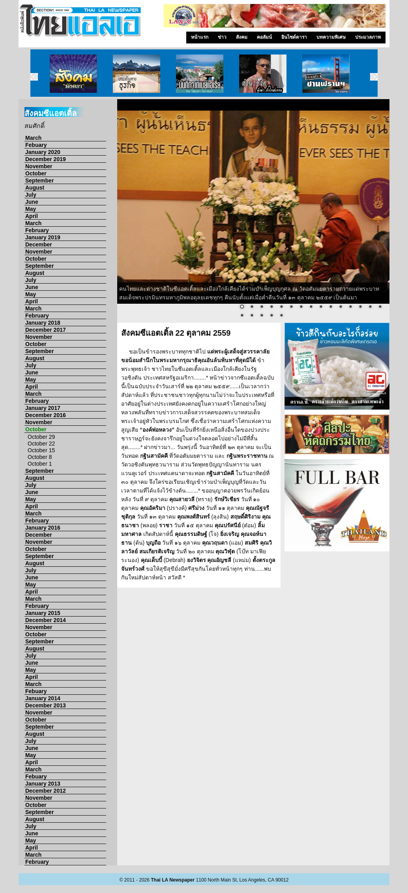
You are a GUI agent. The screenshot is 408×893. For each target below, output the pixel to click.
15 (380, 307)
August (34, 187)
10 (330, 307)
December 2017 (45, 330)
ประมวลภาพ (368, 37)
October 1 (40, 464)
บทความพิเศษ (331, 37)
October (36, 173)
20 (281, 316)
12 (350, 307)
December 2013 (45, 705)
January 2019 (42, 237)
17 (251, 316)
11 (340, 307)
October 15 (41, 450)
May (30, 209)
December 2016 (45, 415)
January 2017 (42, 408)
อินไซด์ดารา (294, 37)
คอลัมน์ (264, 37)
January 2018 (42, 323)
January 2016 (42, 528)
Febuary (36, 145)
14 (370, 307)
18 (261, 316)
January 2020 (42, 152)
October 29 (41, 437)
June (31, 202)
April (31, 216)
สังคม (241, 37)
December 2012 (45, 791)
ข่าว (222, 37)
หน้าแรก (199, 37)
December (38, 244)
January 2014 (42, 698)
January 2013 (42, 783)
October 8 (40, 457)
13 (360, 307)
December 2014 (45, 620)
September (39, 180)
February (37, 230)
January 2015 (42, 613)
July (30, 195)
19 (271, 316)
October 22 (41, 443)
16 (242, 316)
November (38, 166)
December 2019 (45, 159)
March (33, 138)
